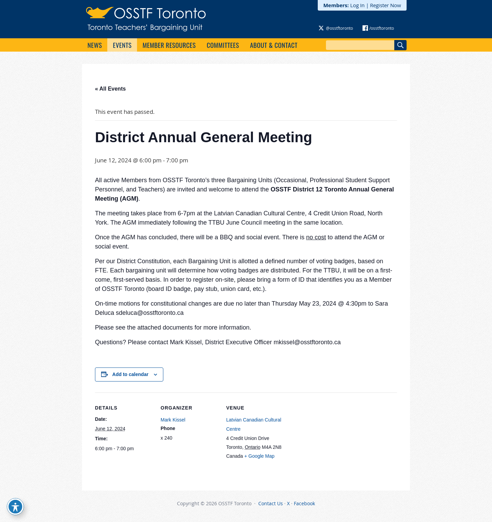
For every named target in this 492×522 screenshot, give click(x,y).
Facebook (304, 503)
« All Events (110, 89)
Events (122, 45)
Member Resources (169, 45)
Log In (357, 5)
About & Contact (274, 45)
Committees (223, 45)
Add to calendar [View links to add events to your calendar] (130, 374)
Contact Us (270, 503)
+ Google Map (259, 456)
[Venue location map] (328, 439)
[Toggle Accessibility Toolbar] (15, 506)
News (94, 45)
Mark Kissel (173, 420)
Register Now (385, 5)
